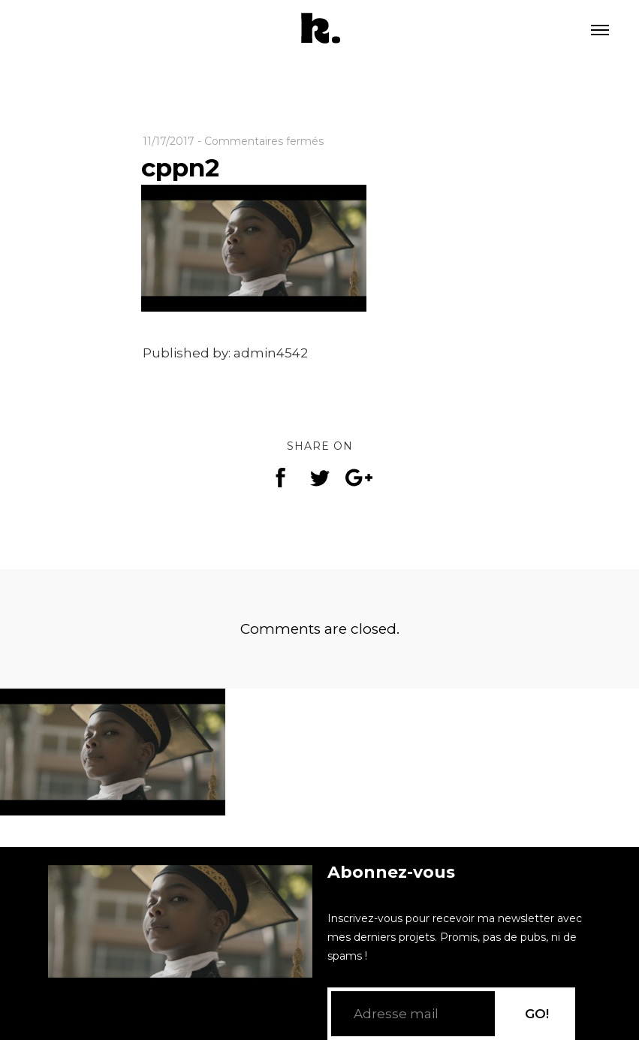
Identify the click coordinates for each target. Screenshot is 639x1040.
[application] (180, 921)
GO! (537, 1013)
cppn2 (180, 167)
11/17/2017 (168, 141)
